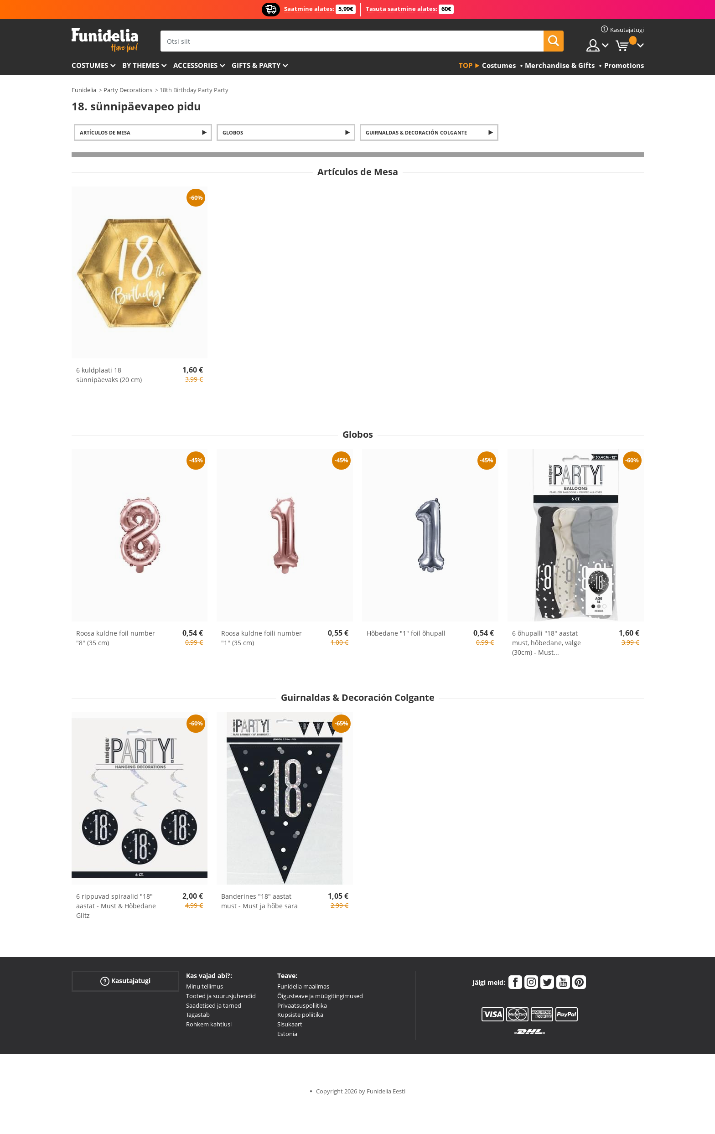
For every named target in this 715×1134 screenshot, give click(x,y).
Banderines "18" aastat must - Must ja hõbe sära (259, 901)
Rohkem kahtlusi (209, 1024)
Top (465, 65)
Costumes (90, 65)
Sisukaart (289, 1024)
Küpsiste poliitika (300, 1014)
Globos (233, 132)
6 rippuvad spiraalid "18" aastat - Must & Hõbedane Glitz (116, 906)
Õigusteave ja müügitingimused (320, 996)
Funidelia (84, 90)
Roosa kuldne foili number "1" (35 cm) (261, 638)
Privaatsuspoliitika (302, 1005)
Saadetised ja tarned (213, 1005)
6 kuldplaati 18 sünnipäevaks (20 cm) (109, 375)
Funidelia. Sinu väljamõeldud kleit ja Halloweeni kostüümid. (105, 40)
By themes (140, 65)
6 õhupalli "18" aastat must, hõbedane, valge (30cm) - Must (546, 643)
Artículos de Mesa (105, 132)
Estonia (287, 1034)
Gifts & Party (256, 65)
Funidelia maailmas (303, 986)
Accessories (195, 65)
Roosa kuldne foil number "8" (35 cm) (115, 638)
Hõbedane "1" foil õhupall (406, 633)
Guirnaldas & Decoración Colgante (416, 132)
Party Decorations (128, 90)
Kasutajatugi (125, 981)
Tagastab (198, 1014)
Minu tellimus (204, 986)
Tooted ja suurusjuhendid (221, 996)
